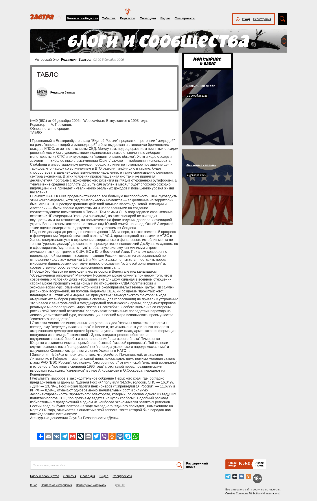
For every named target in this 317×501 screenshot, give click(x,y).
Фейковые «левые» (201, 165)
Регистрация (262, 19)
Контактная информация (56, 485)
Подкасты (127, 18)
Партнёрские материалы (91, 485)
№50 (245, 463)
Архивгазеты (259, 464)
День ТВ (120, 485)
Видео (165, 18)
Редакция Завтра (76, 59)
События (109, 18)
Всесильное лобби (200, 86)
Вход (246, 19)
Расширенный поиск (197, 465)
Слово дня (148, 18)
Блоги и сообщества (82, 18)
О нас (33, 485)
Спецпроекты (185, 18)
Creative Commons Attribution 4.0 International (252, 493)
